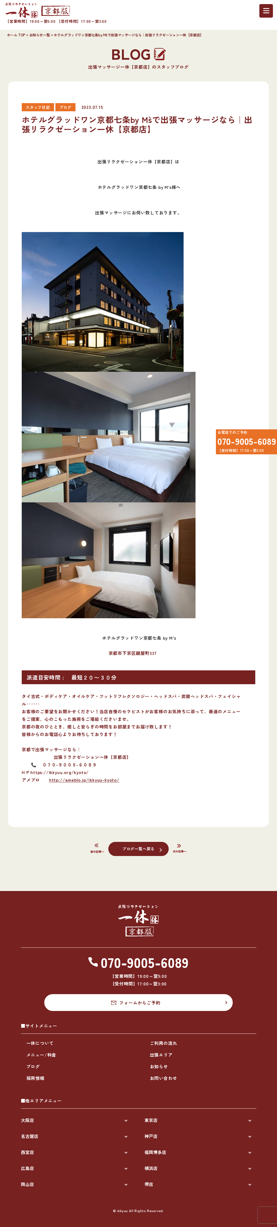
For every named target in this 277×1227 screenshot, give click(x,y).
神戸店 (151, 1136)
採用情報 (35, 1078)
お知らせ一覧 (39, 34)
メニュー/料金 (41, 1054)
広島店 (27, 1168)
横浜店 (151, 1168)
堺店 (148, 1184)
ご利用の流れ (163, 1043)
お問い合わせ (163, 1078)
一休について (40, 1043)
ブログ (33, 1066)
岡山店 (27, 1184)
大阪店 (27, 1120)
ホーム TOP (16, 34)
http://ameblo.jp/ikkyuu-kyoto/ (84, 779)
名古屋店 (29, 1136)
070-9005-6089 (243, 443)
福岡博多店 (155, 1152)
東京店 (151, 1120)
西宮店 (27, 1152)
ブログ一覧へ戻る (138, 848)
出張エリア (161, 1054)
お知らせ (159, 1066)
